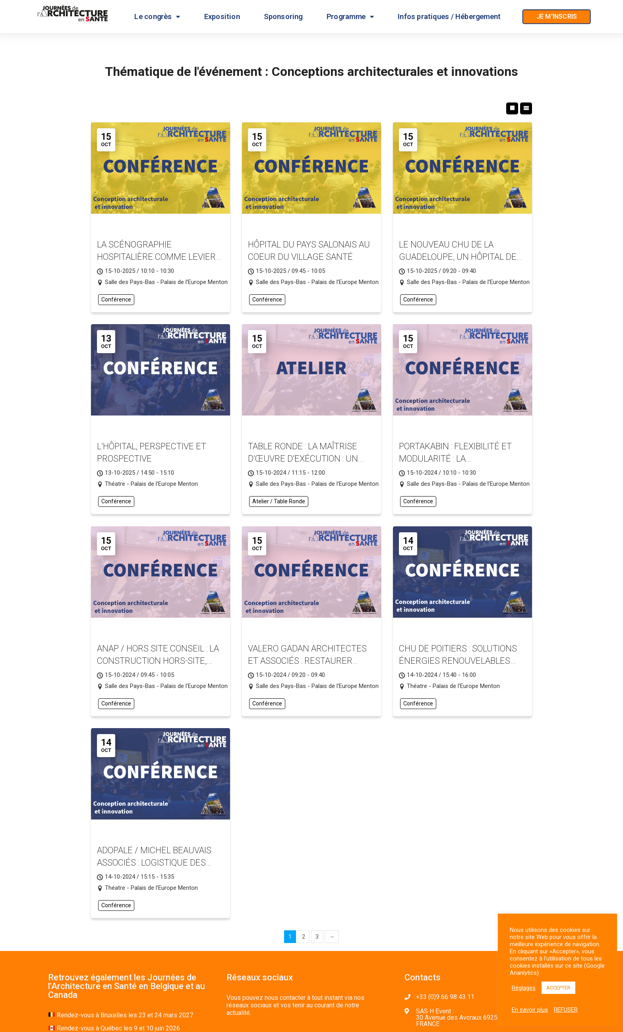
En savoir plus (530, 1009)
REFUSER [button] (566, 1009)
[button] (556, 17)
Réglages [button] (524, 987)
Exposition (222, 16)
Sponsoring (283, 16)
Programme (350, 16)
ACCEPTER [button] (558, 988)
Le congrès (157, 16)
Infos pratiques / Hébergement (449, 16)
